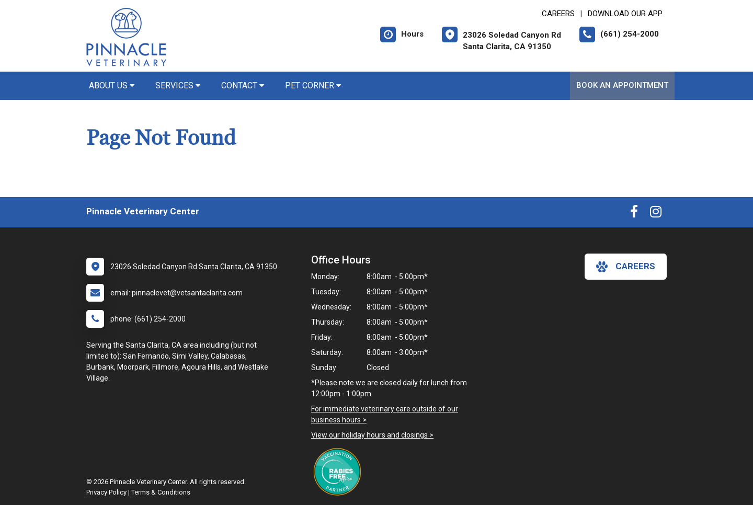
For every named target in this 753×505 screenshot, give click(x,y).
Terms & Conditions (160, 492)
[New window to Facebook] (634, 214)
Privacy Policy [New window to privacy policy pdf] (106, 492)
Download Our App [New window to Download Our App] (625, 13)
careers (625, 266)
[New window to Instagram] (656, 214)
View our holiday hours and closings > (372, 435)
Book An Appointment (622, 85)
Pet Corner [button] (313, 85)
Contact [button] (242, 85)
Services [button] (177, 85)
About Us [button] (111, 85)
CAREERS (558, 13)
